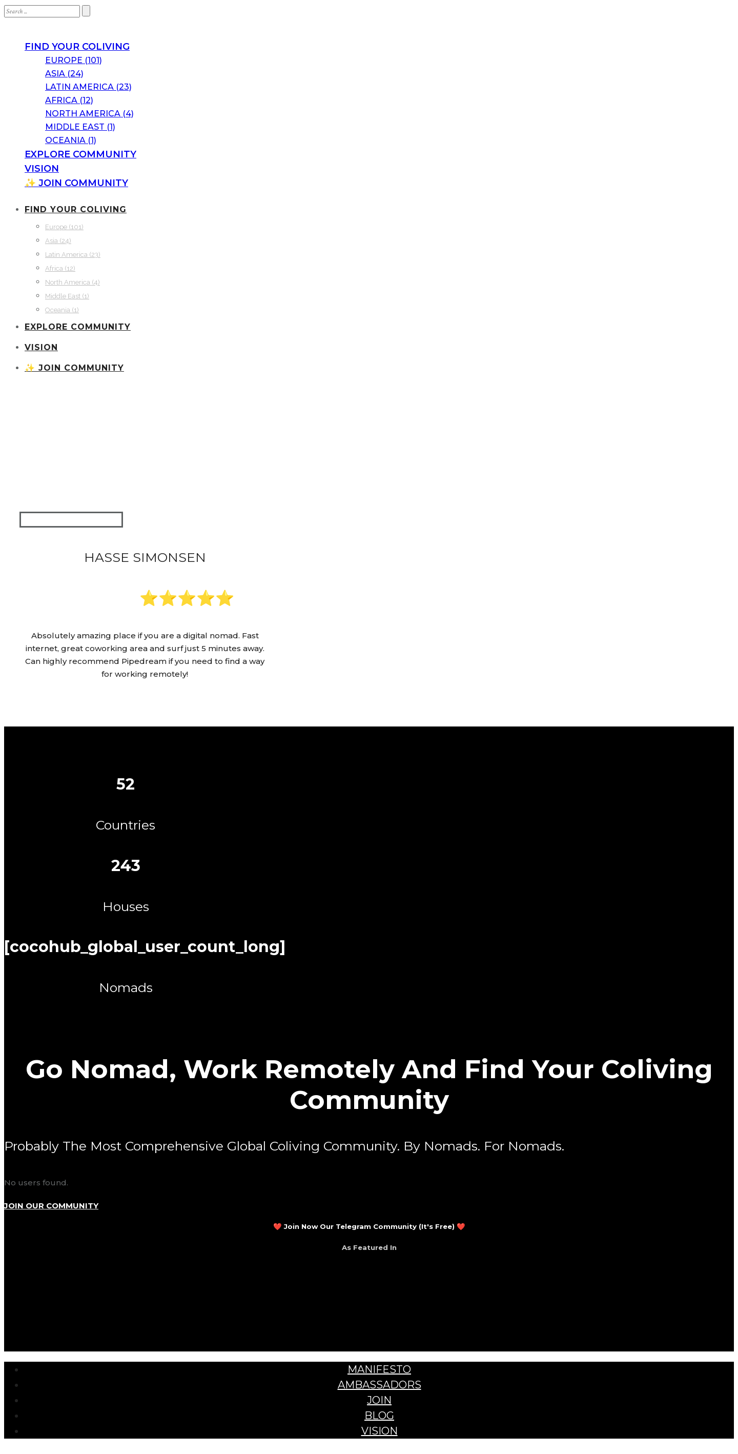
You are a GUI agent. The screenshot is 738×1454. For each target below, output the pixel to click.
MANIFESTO (379, 1369)
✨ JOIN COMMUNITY (76, 183)
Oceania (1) (70, 140)
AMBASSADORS (379, 1385)
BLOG (379, 1415)
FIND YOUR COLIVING (77, 46)
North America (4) (89, 113)
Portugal (158, 465)
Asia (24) (64, 73)
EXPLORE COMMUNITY (80, 154)
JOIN (379, 1400)
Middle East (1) (80, 127)
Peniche (239, 465)
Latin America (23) (88, 87)
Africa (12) (69, 100)
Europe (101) (73, 60)
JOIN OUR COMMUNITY (51, 1205)
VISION (42, 168)
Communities (56, 424)
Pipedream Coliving (200, 424)
